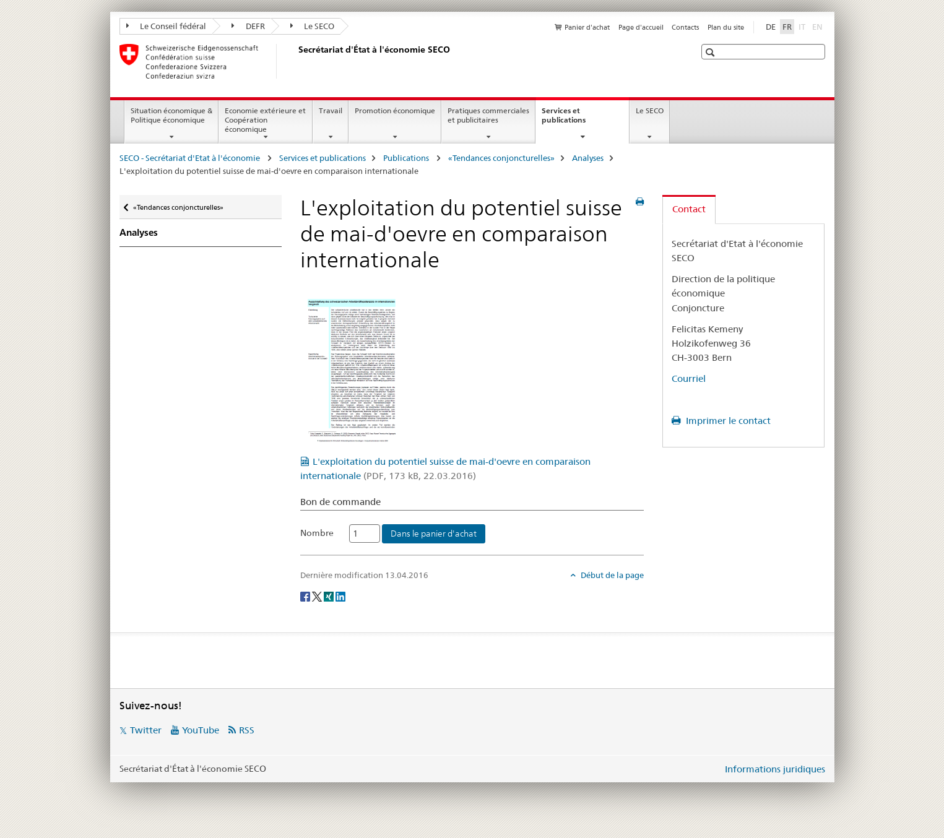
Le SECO (312, 26)
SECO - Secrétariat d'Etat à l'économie (190, 158)
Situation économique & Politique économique (171, 115)
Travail (330, 110)
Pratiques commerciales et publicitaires (488, 115)
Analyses (588, 158)
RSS (246, 730)
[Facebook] (306, 595)
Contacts (685, 27)
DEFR (248, 26)
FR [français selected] (787, 27)
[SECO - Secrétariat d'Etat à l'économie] (295, 61)
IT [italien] (803, 26)
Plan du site (726, 27)
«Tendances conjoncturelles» (501, 158)
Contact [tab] (689, 209)
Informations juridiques (775, 769)
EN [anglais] (818, 26)
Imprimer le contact (727, 420)
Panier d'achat (587, 27)
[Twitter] (318, 595)
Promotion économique (395, 110)
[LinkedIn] (340, 595)
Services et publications (577, 119)
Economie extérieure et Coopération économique (265, 120)
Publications (407, 158)
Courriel (689, 378)
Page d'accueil (641, 27)
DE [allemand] (771, 27)
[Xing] (330, 595)
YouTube (200, 730)
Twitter (146, 730)
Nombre (317, 533)
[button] (711, 52)
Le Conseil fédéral (166, 26)
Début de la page (611, 575)
